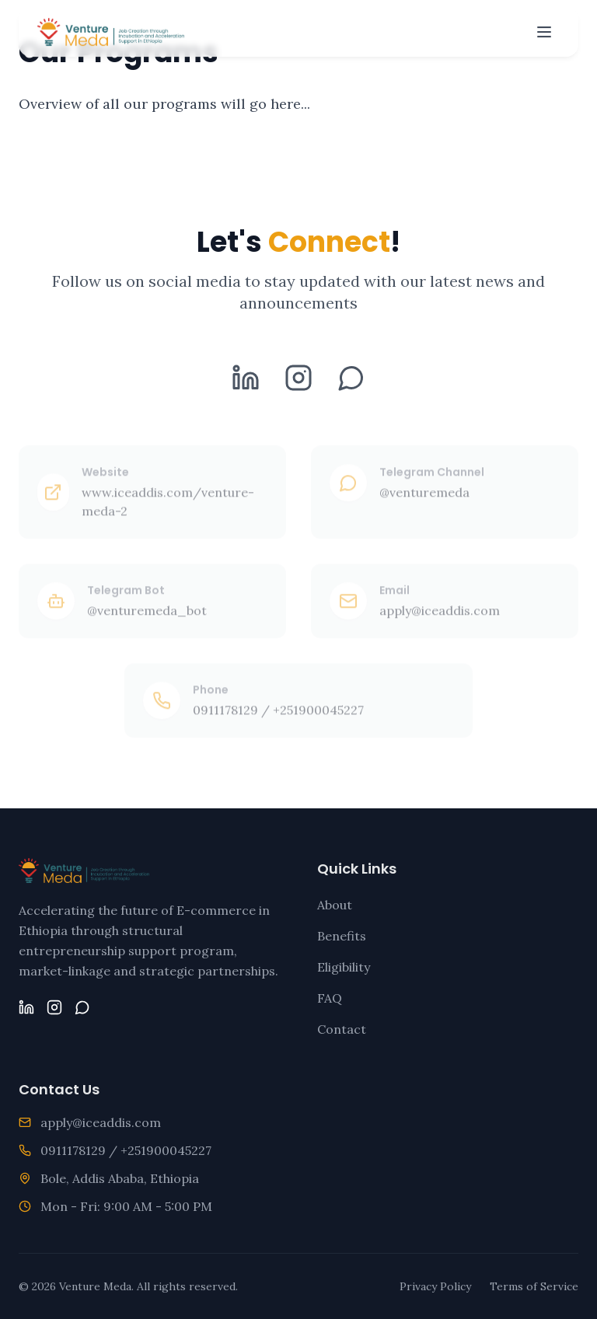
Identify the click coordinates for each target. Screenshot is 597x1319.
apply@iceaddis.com (100, 1122)
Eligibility (343, 967)
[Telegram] (351, 381)
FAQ (329, 998)
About (334, 904)
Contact (341, 1029)
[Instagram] (298, 381)
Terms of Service (534, 1286)
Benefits (341, 936)
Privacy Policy (435, 1286)
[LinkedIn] (246, 381)
